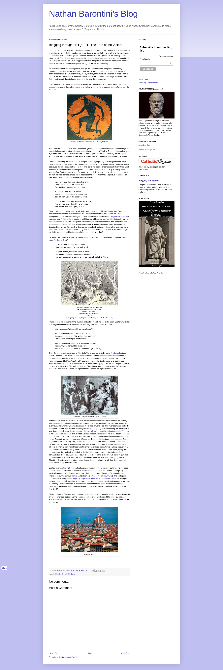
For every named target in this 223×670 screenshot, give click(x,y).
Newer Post (54, 653)
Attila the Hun (66, 219)
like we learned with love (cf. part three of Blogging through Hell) (96, 431)
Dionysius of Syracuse (119, 216)
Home (90, 653)
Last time (53, 50)
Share (4, 568)
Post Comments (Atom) (68, 657)
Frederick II (115, 353)
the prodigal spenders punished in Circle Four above (94, 478)
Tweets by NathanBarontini (149, 83)
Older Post (125, 653)
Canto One (61, 240)
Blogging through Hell (62, 574)
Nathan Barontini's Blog (93, 13)
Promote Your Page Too (147, 150)
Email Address (155, 59)
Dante (73, 574)
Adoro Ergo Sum (144, 145)
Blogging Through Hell (149, 180)
